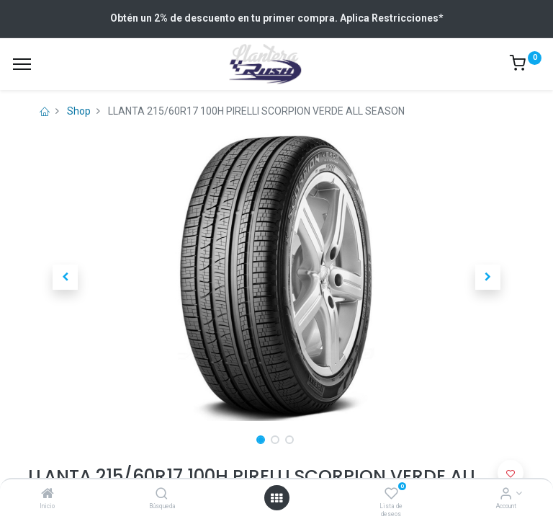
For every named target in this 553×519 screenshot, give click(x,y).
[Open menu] (276, 498)
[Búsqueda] (161, 494)
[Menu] (22, 64)
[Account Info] (506, 494)
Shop (79, 111)
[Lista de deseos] (391, 494)
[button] (65, 277)
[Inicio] (47, 494)
